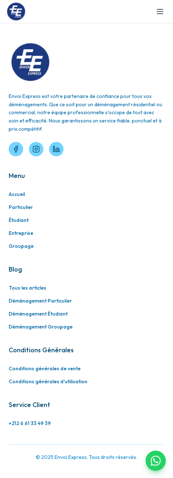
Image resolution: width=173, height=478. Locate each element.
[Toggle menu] (160, 11)
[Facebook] (16, 149)
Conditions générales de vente (45, 368)
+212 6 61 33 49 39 (30, 423)
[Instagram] (36, 149)
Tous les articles (27, 288)
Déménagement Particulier (40, 301)
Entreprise (21, 233)
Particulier (21, 207)
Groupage (21, 246)
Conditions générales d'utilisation (48, 381)
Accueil (17, 194)
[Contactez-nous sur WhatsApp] (156, 461)
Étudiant (19, 220)
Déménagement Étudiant (38, 314)
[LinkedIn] (56, 149)
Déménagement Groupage (41, 326)
